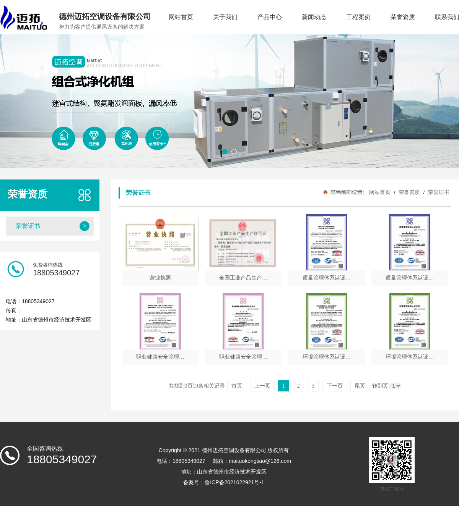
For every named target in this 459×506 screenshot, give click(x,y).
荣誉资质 (403, 17)
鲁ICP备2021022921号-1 (234, 482)
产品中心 (269, 17)
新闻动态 (314, 17)
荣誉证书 (437, 192)
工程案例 (358, 17)
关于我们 (225, 17)
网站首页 (181, 17)
